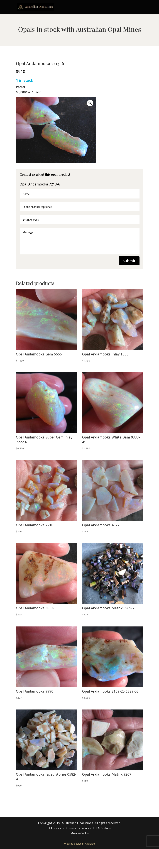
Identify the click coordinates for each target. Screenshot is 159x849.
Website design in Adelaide (79, 843)
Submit (129, 260)
